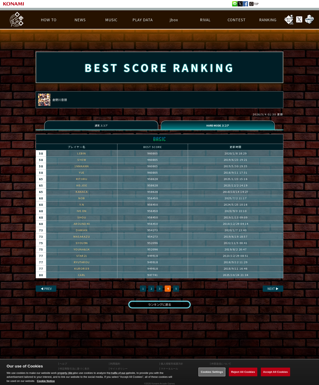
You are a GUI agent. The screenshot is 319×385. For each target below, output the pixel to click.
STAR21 (81, 259)
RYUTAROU (82, 265)
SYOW (81, 163)
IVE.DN (82, 214)
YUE (82, 176)
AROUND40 (82, 227)
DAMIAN (81, 233)
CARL (82, 278)
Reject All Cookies (243, 374)
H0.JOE (81, 189)
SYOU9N (82, 246)
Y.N (81, 208)
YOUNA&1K (82, 253)
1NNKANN (81, 169)
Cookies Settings (212, 374)
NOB (81, 201)
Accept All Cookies (275, 374)
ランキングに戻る (159, 308)
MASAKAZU (81, 240)
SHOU (81, 221)
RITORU (81, 182)
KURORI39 (81, 272)
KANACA (82, 195)
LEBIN (81, 157)
